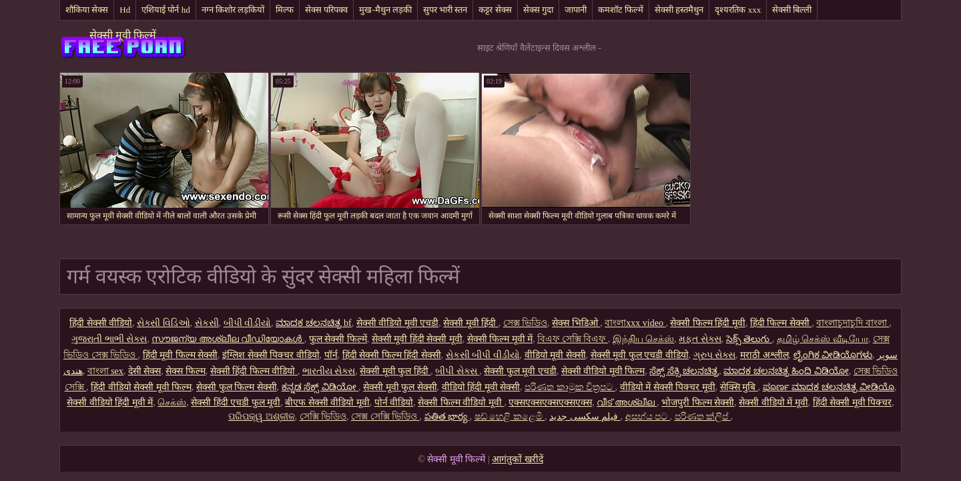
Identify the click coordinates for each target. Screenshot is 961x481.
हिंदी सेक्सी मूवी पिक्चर (852, 402)
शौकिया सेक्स (86, 10)
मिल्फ (285, 10)
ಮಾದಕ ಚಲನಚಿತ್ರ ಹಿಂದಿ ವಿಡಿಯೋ (786, 371)
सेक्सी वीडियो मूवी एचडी (397, 323)
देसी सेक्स (145, 371)
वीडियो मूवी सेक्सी (555, 355)
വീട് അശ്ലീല (627, 402)
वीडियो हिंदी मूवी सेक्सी (481, 387)
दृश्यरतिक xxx (738, 10)
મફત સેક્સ (700, 339)
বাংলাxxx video (635, 323)
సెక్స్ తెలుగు (749, 339)
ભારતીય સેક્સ (329, 371)
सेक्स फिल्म (186, 371)
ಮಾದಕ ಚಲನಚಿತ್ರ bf (314, 323)
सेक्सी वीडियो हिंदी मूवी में (110, 402)
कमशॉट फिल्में (620, 10)
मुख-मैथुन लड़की (385, 10)
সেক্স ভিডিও (525, 323)
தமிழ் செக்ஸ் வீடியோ (822, 339)
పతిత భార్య (447, 417)
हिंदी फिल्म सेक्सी (781, 323)
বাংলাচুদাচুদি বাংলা (852, 323)
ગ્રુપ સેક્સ (714, 355)
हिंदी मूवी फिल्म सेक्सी (180, 355)
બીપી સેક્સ (457, 371)
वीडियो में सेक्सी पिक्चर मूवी (667, 387)
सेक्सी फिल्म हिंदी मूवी (707, 323)
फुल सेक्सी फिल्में (338, 339)
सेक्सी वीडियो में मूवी (773, 402)
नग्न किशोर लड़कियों (233, 10)
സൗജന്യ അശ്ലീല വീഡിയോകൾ (227, 339)
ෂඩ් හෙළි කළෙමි (509, 417)
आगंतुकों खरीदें (517, 459)
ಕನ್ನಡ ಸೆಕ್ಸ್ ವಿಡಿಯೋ (320, 387)
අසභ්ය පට (647, 417)
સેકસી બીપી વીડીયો (483, 355)
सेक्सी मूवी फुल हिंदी (395, 371)
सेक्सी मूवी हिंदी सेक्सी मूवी (417, 339)
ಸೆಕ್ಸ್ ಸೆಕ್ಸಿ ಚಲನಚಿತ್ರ (684, 371)
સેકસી (207, 323)
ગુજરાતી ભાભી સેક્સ (109, 339)
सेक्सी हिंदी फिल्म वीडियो (254, 371)
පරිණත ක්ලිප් (703, 417)
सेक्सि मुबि (739, 387)
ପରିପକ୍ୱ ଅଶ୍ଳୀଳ (261, 417)
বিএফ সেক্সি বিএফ (572, 339)
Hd (124, 10)
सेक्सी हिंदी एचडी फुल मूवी (235, 402)
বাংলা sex (105, 371)
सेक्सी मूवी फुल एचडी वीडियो (640, 355)
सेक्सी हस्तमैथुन (679, 10)
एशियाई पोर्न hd (165, 10)
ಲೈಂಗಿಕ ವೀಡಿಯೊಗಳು (833, 355)
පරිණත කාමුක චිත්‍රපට (570, 387)
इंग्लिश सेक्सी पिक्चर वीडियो (271, 355)
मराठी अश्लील (764, 355)
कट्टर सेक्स (494, 10)
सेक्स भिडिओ (576, 323)
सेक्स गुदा (538, 10)
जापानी (576, 10)
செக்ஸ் (171, 402)
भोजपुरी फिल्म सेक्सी (697, 402)
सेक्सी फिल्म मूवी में (500, 339)
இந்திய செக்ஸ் (644, 339)
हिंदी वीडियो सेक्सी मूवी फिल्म (141, 387)
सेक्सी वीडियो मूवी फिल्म (603, 371)
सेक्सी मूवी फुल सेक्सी (400, 387)
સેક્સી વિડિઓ (163, 323)
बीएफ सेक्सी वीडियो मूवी (327, 402)
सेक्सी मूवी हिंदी (471, 323)
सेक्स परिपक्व (326, 10)
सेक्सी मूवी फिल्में (122, 35)
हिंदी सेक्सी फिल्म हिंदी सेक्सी (391, 355)
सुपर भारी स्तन (445, 10)
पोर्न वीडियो (394, 402)
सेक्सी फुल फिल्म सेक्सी (236, 387)
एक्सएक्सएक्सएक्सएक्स (550, 402)
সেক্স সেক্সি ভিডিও (385, 417)
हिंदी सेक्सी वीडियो (100, 323)
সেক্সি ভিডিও (323, 417)
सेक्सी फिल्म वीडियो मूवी (461, 402)
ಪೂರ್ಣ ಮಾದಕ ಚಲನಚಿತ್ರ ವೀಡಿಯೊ (829, 387)
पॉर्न (331, 355)
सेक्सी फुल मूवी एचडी (520, 371)
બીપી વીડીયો (248, 323)
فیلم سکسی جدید (585, 417)
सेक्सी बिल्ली (792, 10)
